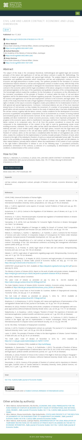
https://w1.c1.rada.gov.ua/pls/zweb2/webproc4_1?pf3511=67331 (27, 341)
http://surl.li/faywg (44, 344)
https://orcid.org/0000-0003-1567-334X (19, 63)
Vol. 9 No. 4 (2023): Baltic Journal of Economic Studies (23, 380)
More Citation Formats (13, 168)
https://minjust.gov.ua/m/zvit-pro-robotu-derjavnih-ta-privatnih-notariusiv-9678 (32, 273)
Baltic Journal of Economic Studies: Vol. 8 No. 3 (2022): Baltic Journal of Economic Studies (39, 417)
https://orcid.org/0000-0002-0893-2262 (19, 56)
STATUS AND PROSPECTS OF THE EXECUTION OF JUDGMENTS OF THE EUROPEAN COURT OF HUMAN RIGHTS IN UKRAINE (42, 415)
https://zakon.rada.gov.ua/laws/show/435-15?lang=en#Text (25, 298)
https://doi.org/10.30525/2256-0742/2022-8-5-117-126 (23, 263)
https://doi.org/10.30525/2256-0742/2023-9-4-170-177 (24, 39)
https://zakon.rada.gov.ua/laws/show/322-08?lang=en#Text (25, 282)
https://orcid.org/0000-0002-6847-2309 (19, 48)
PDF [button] (7, 30)
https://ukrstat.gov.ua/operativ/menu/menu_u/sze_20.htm (33, 287)
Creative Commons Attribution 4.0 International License (44, 391)
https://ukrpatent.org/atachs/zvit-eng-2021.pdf (55, 266)
